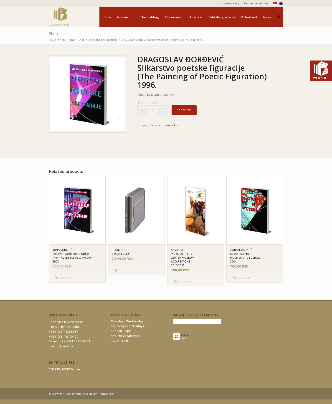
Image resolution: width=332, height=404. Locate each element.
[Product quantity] (152, 110)
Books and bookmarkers (164, 125)
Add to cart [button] (64, 278)
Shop (53, 33)
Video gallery (231, 3)
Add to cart (184, 110)
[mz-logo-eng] (71, 17)
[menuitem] (231, 3)
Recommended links (257, 3)
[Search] (278, 17)
